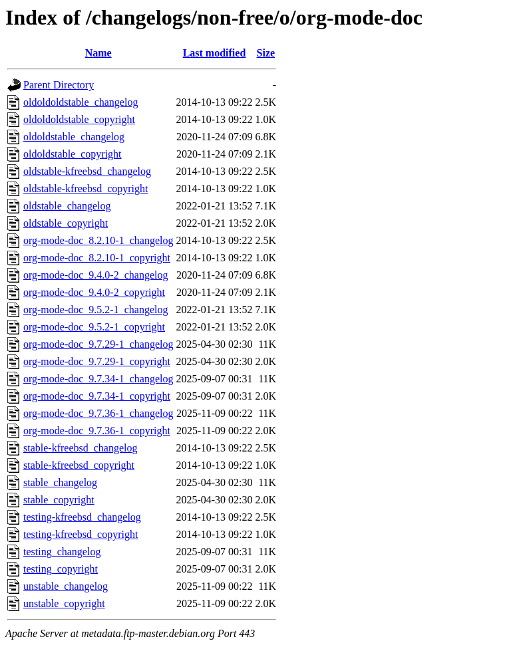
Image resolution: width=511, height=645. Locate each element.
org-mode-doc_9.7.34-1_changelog (98, 378)
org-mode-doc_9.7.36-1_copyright (96, 430)
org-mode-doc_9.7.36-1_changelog (98, 413)
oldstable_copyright (65, 223)
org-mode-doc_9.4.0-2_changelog (95, 275)
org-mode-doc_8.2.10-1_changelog (98, 240)
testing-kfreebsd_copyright (80, 534)
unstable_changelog (65, 586)
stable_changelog (60, 482)
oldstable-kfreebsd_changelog (87, 171)
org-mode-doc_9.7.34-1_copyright (96, 396)
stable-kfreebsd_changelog (80, 447)
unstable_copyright (64, 603)
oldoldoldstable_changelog (80, 102)
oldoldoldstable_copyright (79, 119)
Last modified (214, 53)
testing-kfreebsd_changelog (82, 517)
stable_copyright (58, 499)
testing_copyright (60, 569)
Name (98, 53)
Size (266, 53)
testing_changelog (61, 551)
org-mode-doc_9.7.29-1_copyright (96, 361)
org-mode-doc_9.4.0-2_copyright (94, 292)
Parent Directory (58, 84)
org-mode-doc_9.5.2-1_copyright (94, 326)
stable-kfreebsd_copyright (78, 465)
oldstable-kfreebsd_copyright (85, 188)
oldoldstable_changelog (73, 136)
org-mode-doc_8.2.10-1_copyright (96, 257)
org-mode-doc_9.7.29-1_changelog (98, 344)
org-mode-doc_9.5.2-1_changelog (95, 309)
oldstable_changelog (67, 205)
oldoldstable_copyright (72, 154)
